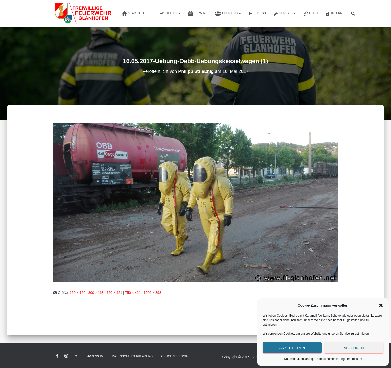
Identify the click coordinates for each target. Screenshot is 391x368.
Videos (257, 13)
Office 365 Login (174, 356)
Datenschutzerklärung (298, 359)
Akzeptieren (292, 348)
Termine (197, 13)
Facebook (57, 356)
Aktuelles (167, 13)
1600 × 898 (152, 293)
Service (284, 13)
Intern (333, 13)
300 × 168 (96, 293)
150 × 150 (77, 293)
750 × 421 (114, 293)
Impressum (354, 359)
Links (310, 13)
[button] (380, 305)
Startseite (134, 13)
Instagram (66, 356)
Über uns (228, 13)
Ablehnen (354, 348)
